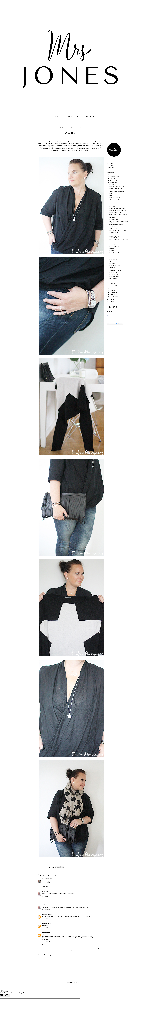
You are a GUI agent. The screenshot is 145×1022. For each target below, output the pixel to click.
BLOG (50, 116)
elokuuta (112, 182)
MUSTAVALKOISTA (114, 219)
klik (77, 150)
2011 (109, 301)
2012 (109, 299)
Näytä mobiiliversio (70, 951)
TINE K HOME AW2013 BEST (116, 242)
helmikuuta (113, 294)
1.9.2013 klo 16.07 (46, 900)
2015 (109, 168)
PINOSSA (111, 193)
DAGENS (111, 184)
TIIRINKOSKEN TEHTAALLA (116, 204)
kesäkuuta (112, 286)
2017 (109, 163)
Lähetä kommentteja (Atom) (48, 955)
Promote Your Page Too (112, 318)
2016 (109, 165)
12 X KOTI (77, 116)
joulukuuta (113, 174)
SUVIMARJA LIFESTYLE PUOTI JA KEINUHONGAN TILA (117, 233)
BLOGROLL (93, 116)
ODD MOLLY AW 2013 (115, 270)
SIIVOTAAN (112, 268)
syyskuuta (112, 180)
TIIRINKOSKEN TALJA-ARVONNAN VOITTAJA (117, 225)
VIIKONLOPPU (113, 228)
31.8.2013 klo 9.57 (46, 886)
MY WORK (85, 116)
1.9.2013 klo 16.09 (46, 909)
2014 (109, 170)
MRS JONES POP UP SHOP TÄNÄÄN (118, 189)
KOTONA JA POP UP (114, 244)
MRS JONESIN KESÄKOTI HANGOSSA (118, 240)
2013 (109, 172)
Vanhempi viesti (98, 948)
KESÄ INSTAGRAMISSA (115, 266)
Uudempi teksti (42, 948)
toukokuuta (113, 288)
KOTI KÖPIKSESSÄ (113, 274)
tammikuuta (113, 296)
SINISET (111, 261)
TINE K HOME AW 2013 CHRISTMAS (118, 215)
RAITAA (111, 195)
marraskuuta (113, 176)
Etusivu (70, 948)
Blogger (76, 982)
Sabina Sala (45, 879)
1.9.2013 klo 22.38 (46, 927)
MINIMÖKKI (112, 263)
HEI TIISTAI (112, 217)
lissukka (44, 932)
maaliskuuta (113, 292)
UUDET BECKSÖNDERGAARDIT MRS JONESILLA (118, 222)
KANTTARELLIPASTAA (114, 276)
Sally (43, 891)
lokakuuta (112, 178)
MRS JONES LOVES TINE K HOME (117, 210)
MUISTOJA (112, 206)
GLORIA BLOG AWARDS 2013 (116, 191)
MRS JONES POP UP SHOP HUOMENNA (116, 236)
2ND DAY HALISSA (114, 199)
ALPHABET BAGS (113, 259)
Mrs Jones (109, 315)
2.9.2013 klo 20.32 (46, 941)
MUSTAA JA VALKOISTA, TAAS (116, 187)
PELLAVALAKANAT (114, 253)
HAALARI (111, 248)
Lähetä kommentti (44, 945)
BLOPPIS (111, 250)
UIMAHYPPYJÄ (113, 279)
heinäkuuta (113, 283)
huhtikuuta (113, 290)
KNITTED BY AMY (113, 272)
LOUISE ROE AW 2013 (114, 255)
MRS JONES (57, 116)
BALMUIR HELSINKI (114, 246)
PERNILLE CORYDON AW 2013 (117, 208)
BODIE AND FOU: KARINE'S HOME (118, 281)
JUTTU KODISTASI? (67, 116)
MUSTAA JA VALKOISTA (115, 197)
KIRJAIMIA (111, 257)
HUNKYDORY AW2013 (115, 202)
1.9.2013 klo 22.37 (46, 918)
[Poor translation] (7, 995)
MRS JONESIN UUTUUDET (115, 213)
